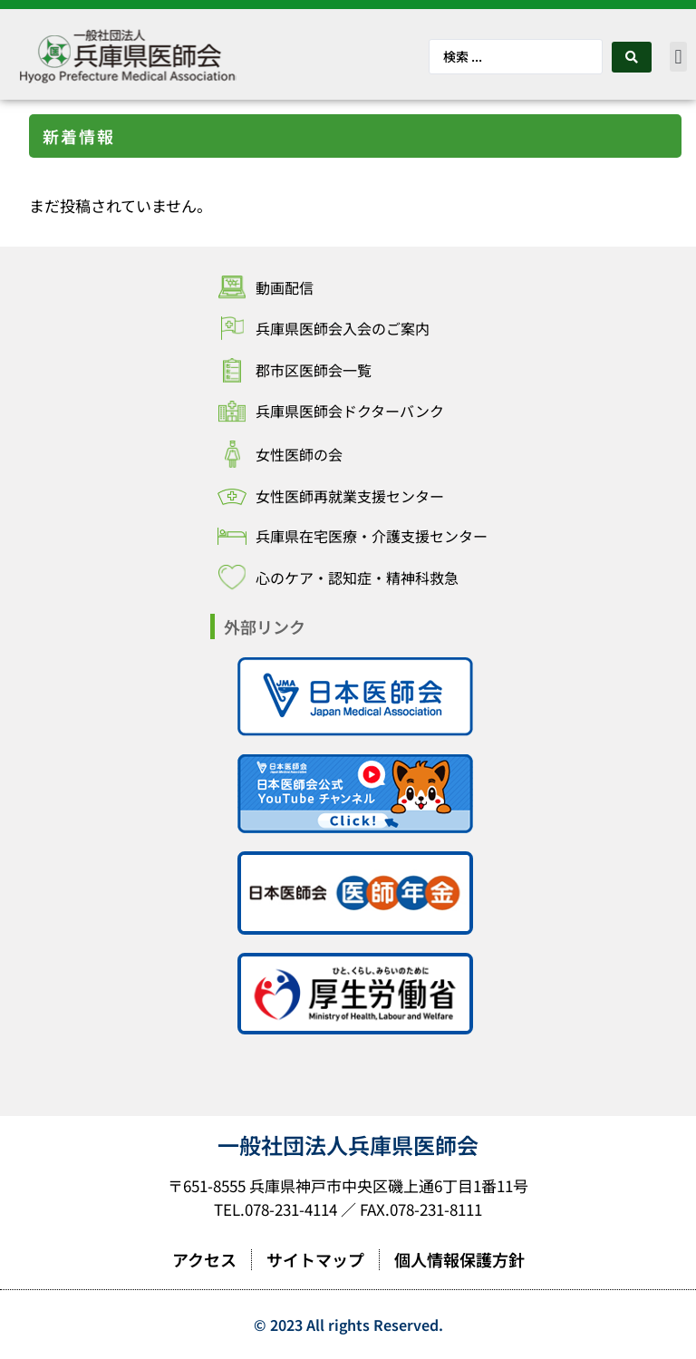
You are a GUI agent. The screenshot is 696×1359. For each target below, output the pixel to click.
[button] (678, 57)
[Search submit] (632, 57)
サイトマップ (315, 1259)
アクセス (204, 1259)
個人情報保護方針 (459, 1259)
